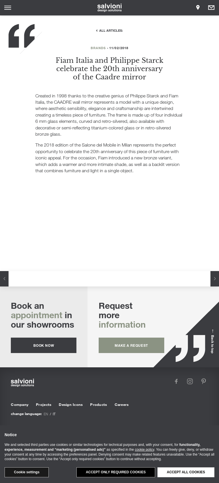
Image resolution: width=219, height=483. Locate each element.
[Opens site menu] (7, 7)
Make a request (131, 345)
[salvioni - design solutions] (110, 7)
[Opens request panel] (211, 7)
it (54, 414)
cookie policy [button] (144, 450)
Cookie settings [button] (26, 472)
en (46, 414)
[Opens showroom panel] (198, 7)
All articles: (111, 30)
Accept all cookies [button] (186, 472)
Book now (43, 345)
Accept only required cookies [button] (116, 472)
